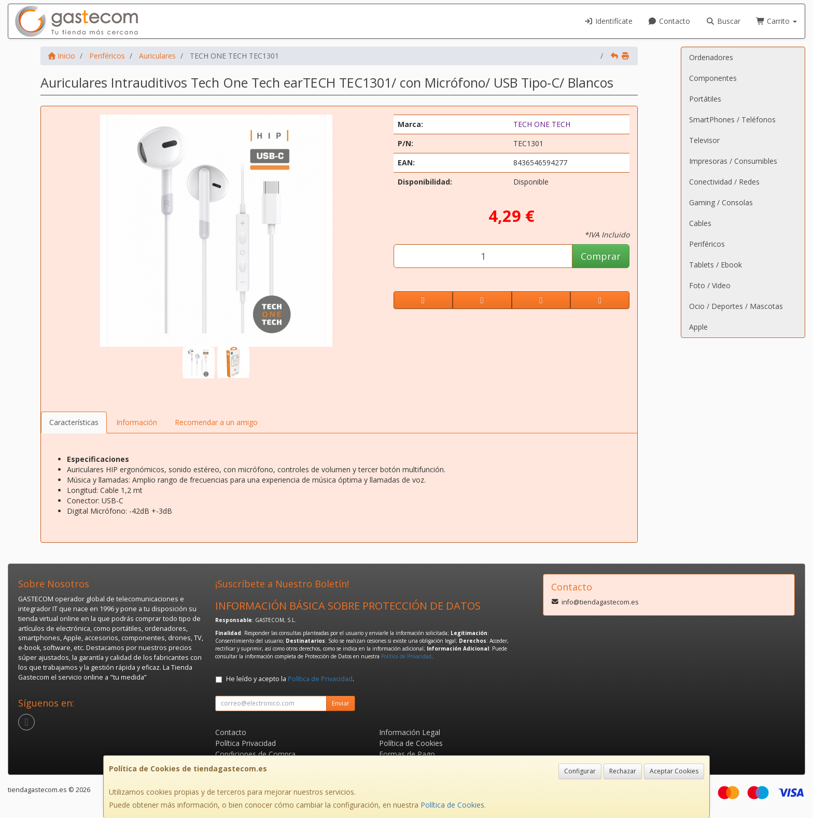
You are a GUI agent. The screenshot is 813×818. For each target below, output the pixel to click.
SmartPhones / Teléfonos (732, 119)
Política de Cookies (452, 805)
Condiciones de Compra (255, 754)
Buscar (723, 21)
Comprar (601, 256)
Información (136, 422)
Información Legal (409, 732)
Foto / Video (710, 285)
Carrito (776, 21)
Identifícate (608, 21)
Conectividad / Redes (724, 182)
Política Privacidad (245, 743)
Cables (700, 223)
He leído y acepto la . (290, 678)
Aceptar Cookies (674, 771)
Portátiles (705, 99)
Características (74, 422)
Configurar (580, 771)
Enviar (340, 703)
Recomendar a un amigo (216, 422)
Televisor (704, 140)
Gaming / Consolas (721, 202)
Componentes (713, 78)
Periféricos (707, 244)
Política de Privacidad (406, 656)
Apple (698, 327)
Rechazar (622, 771)
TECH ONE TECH (541, 124)
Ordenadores (711, 57)
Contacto (669, 21)
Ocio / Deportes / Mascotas (736, 306)
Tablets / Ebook (715, 265)
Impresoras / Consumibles (733, 161)
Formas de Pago (407, 754)
